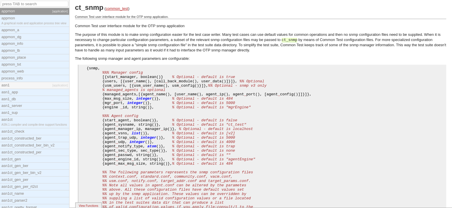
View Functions (88, 205)
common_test (117, 8)
